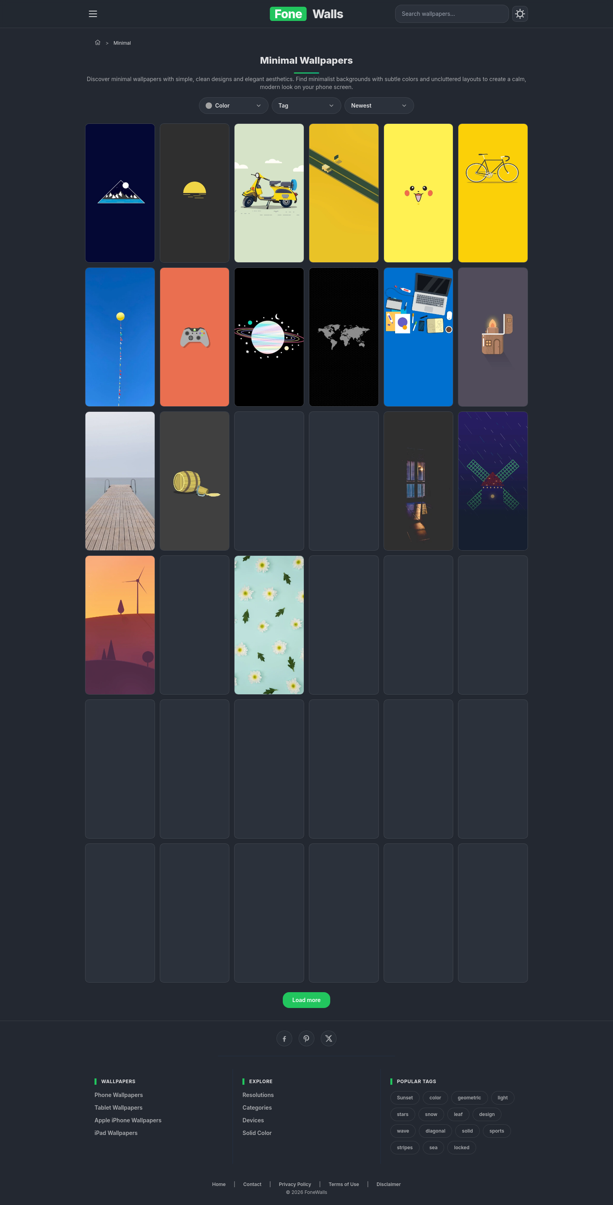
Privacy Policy (295, 1184)
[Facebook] (284, 1038)
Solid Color (257, 1132)
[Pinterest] (306, 1038)
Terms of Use (344, 1184)
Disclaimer (389, 1184)
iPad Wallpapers (116, 1132)
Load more (306, 1000)
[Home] (98, 42)
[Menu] (93, 14)
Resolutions (258, 1094)
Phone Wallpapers (119, 1094)
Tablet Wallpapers (118, 1107)
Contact (252, 1184)
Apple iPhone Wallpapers (128, 1120)
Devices (253, 1120)
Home (219, 1184)
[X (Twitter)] (329, 1038)
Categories (257, 1107)
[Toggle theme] (520, 14)
